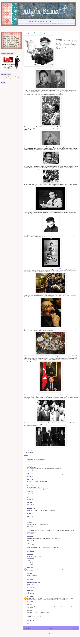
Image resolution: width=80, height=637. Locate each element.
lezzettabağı (29, 596)
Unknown (28, 567)
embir (28, 502)
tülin (28, 610)
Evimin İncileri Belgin (30, 485)
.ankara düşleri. (29, 464)
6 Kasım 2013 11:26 (30, 601)
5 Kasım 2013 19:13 (30, 579)
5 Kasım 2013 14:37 (30, 564)
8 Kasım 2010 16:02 (30, 558)
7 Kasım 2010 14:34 (30, 526)
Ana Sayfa (51, 628)
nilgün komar (29, 473)
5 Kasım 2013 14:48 (30, 571)
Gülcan (28, 529)
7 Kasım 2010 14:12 (30, 520)
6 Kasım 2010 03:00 (30, 513)
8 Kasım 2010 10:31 (30, 551)
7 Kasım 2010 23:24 (30, 540)
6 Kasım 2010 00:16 (30, 499)
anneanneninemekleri (30, 457)
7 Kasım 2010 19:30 (30, 534)
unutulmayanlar (31, 452)
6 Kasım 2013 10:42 (30, 593)
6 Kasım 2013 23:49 (30, 620)
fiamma (28, 496)
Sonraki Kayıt (27, 628)
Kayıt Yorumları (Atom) (52, 633)
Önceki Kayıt (75, 628)
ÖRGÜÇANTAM (29, 508)
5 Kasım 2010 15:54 (30, 461)
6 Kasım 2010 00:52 (30, 506)
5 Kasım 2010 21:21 (30, 493)
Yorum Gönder (28, 623)
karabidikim (29, 536)
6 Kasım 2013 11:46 (30, 607)
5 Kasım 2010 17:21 (30, 470)
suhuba (28, 590)
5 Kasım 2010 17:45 (30, 476)
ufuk (28, 522)
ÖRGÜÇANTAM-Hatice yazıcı (32, 582)
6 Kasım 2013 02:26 (30, 587)
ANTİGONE (29, 561)
